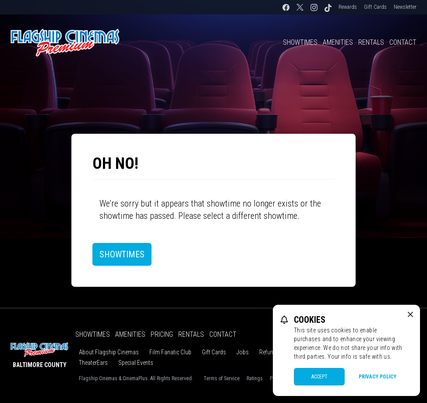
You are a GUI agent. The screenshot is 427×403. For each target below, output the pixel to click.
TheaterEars (93, 362)
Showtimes (300, 42)
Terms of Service (222, 378)
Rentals (371, 42)
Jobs (242, 352)
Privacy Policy (377, 377)
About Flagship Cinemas (109, 352)
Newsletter (405, 7)
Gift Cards (375, 7)
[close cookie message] (410, 314)
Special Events (135, 362)
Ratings (255, 378)
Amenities (338, 42)
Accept (319, 377)
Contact (402, 42)
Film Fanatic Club (170, 352)
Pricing (162, 334)
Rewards (348, 7)
